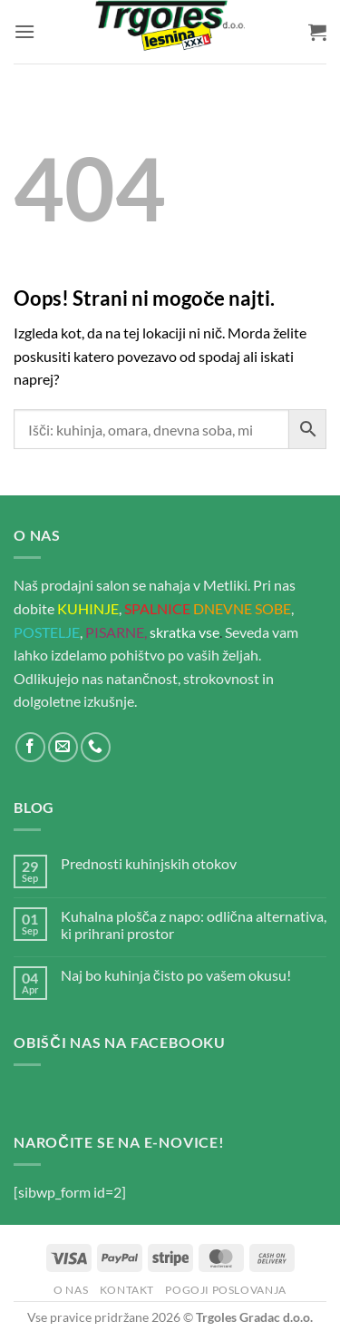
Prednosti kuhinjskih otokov (149, 863)
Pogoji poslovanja (225, 1290)
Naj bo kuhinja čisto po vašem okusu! (176, 975)
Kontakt (127, 1290)
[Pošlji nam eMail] (63, 747)
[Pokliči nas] (96, 747)
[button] (24, 31)
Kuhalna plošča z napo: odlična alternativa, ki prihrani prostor (193, 924)
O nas (70, 1290)
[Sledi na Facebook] (30, 747)
